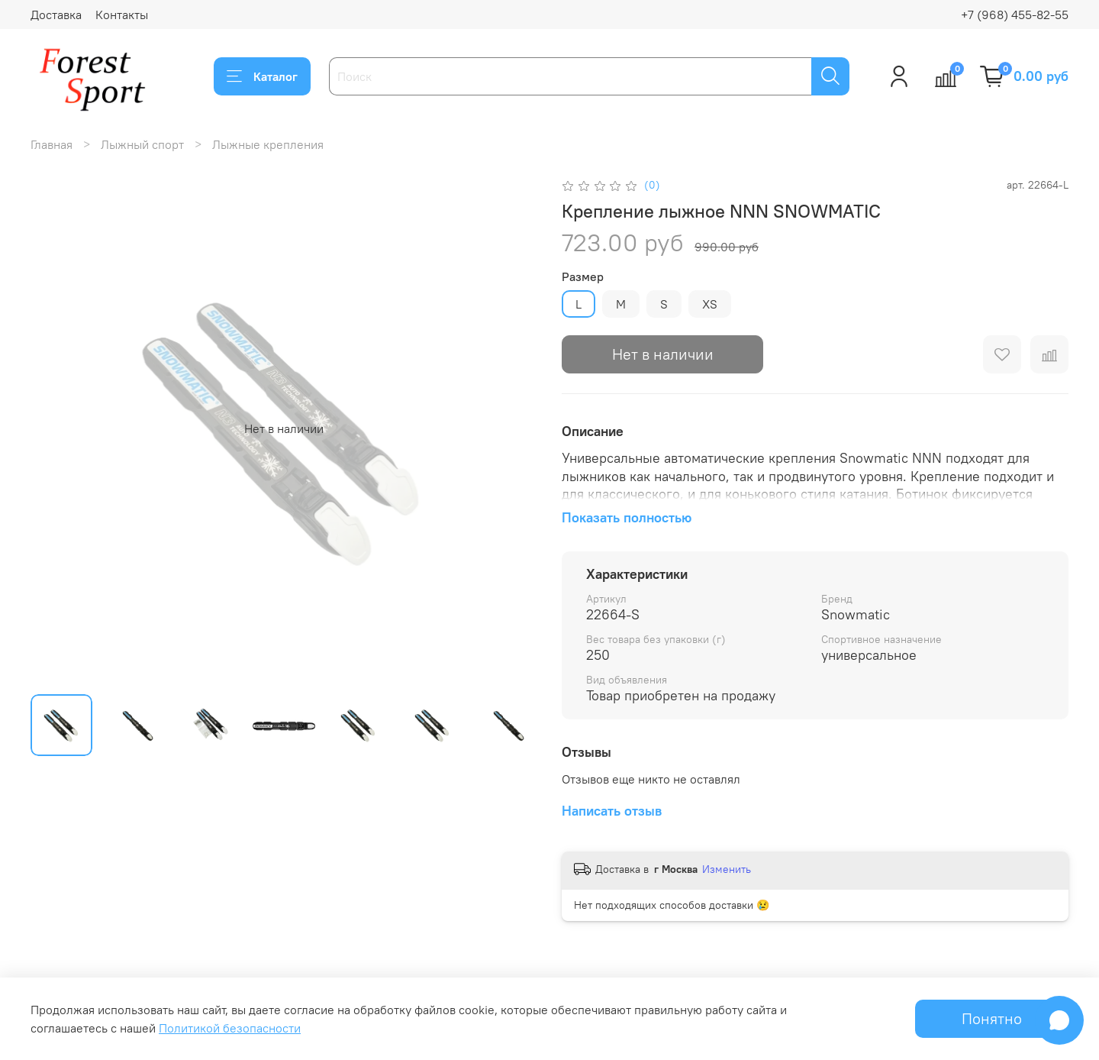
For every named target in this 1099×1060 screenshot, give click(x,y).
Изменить (726, 869)
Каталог (262, 76)
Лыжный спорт (142, 144)
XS (709, 304)
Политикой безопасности (230, 1028)
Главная (52, 144)
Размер (583, 277)
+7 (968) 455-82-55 (1014, 14)
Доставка (56, 14)
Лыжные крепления (268, 144)
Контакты (121, 14)
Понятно (992, 1018)
